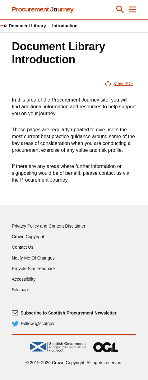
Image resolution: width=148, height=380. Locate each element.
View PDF (123, 83)
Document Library (27, 25)
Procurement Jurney (42, 9)
